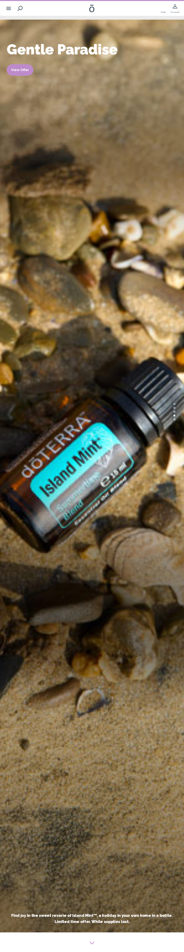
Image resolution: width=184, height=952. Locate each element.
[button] (174, 404)
